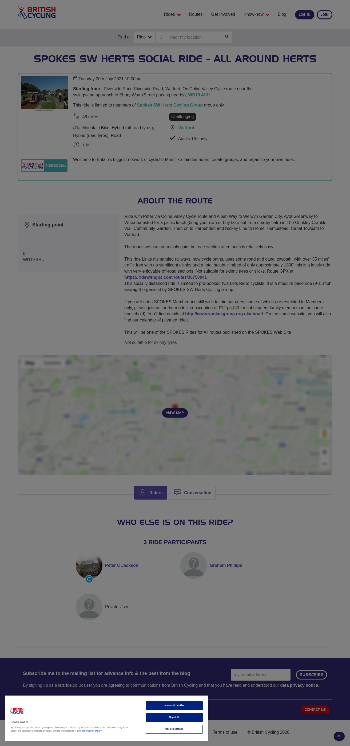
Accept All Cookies (174, 705)
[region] (106, 718)
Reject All (174, 717)
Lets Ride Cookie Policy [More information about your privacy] (89, 731)
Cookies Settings (174, 729)
